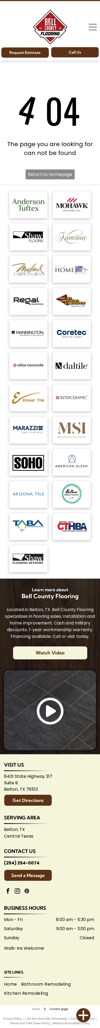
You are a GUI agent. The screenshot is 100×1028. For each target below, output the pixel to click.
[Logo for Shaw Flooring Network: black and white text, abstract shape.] (28, 558)
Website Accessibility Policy (71, 1023)
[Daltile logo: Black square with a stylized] (72, 365)
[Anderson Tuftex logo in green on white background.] (28, 204)
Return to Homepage (50, 174)
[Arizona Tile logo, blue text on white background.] (28, 494)
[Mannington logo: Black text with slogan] (28, 333)
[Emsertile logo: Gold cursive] (28, 397)
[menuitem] (12, 984)
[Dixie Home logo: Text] (72, 269)
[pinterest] (27, 891)
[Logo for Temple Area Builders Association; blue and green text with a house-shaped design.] (28, 526)
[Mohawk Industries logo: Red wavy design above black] (72, 204)
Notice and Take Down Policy (30, 1023)
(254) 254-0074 (21, 863)
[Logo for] (72, 301)
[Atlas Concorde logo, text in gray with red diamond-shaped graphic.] (28, 365)
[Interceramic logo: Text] (72, 397)
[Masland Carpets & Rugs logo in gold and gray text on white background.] (28, 269)
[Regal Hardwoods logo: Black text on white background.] (28, 301)
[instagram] (17, 891)
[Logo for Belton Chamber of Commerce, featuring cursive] (72, 494)
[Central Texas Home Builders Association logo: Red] (72, 526)
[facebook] (8, 891)
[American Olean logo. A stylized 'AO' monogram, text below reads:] (72, 462)
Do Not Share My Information (47, 1018)
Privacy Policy (12, 1018)
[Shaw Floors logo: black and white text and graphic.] (28, 237)
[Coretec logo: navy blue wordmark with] (72, 333)
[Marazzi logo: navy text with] (28, 430)
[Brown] (72, 430)
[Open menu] (93, 27)
